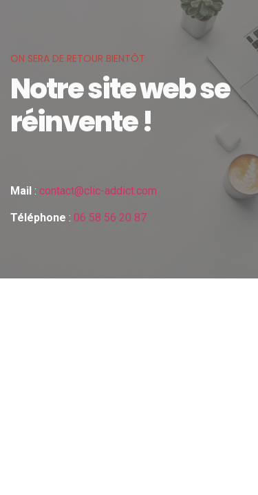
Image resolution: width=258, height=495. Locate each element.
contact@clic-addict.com (98, 190)
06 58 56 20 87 (110, 217)
